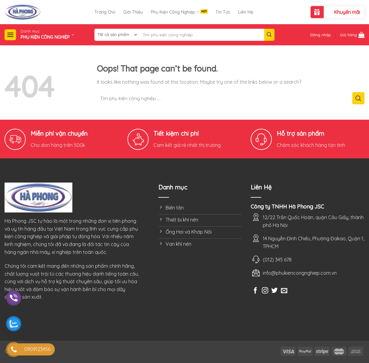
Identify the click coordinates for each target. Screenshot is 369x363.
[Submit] (269, 35)
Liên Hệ (245, 12)
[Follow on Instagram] (265, 290)
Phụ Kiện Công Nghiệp (175, 12)
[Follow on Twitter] (274, 290)
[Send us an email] (284, 290)
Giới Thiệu (133, 12)
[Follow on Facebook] (255, 290)
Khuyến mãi (347, 12)
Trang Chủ (104, 12)
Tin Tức (223, 12)
